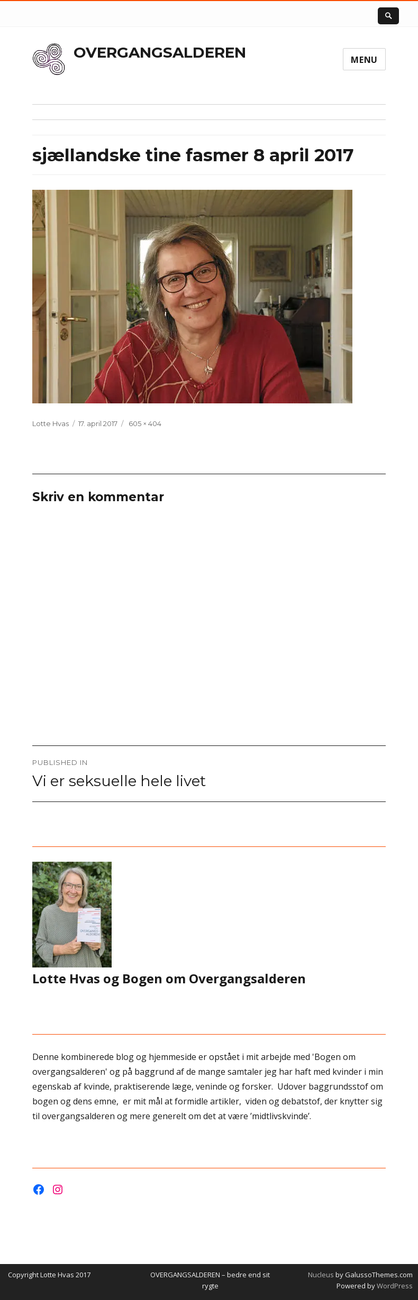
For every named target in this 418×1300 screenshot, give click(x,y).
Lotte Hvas (50, 423)
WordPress (394, 1285)
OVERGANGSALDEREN (160, 52)
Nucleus (321, 1274)
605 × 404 (145, 423)
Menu (364, 60)
